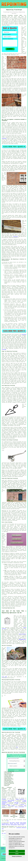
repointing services (20, 643)
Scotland (17, 822)
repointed (4, 142)
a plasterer (21, 804)
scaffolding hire (22, 639)
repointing (24, 71)
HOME (13, 7)
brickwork (4, 106)
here (17, 747)
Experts (2, 848)
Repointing (4, 122)
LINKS (16, 7)
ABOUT (18, 7)
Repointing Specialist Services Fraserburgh (13, 752)
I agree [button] (16, 851)
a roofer (16, 803)
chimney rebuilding (20, 799)
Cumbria (3, 824)
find (6, 734)
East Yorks (8, 824)
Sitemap (2, 847)
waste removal (11, 805)
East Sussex (12, 822)
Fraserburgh (23, 334)
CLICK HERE (4, 349)
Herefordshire (23, 823)
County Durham (23, 822)
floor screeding (11, 800)
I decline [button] (16, 853)
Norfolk (11, 823)
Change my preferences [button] (17, 856)
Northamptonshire (5, 823)
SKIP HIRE (16, 802)
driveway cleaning (6, 804)
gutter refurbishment (19, 806)
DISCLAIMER (25, 7)
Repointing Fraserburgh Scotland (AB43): (12, 15)
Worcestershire (14, 824)
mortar (25, 38)
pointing (14, 163)
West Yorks (16, 823)
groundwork (4, 799)
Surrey (23, 824)
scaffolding (4, 138)
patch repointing (11, 428)
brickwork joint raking (21, 628)
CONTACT (21, 7)
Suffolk (19, 824)
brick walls (21, 475)
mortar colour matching (12, 527)
